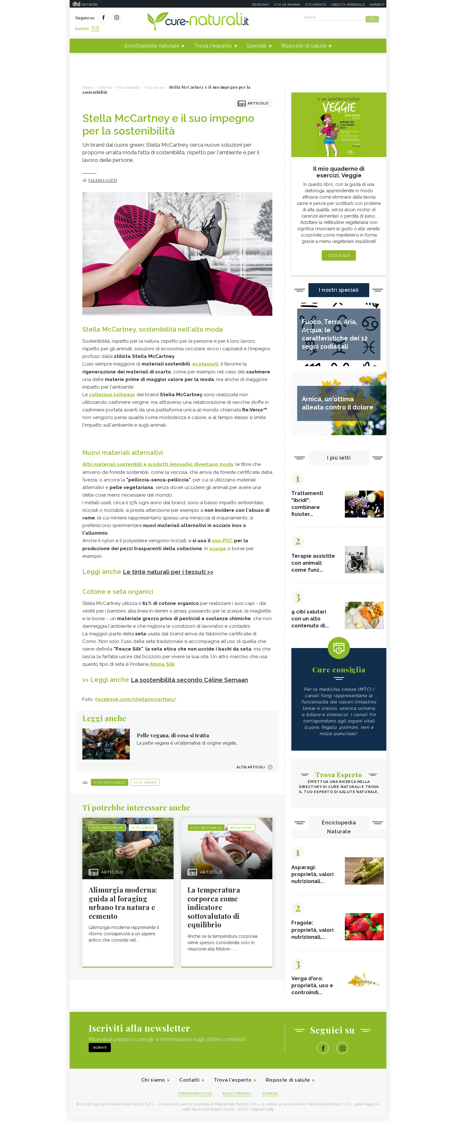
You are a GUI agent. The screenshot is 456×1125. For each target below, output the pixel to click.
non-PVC (222, 538)
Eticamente (315, 4)
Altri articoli (248, 764)
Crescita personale (348, 4)
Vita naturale (109, 779)
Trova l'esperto (213, 44)
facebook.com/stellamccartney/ (135, 696)
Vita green (145, 779)
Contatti (188, 1087)
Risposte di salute (304, 44)
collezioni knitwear (112, 392)
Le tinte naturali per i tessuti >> (170, 569)
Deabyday (260, 4)
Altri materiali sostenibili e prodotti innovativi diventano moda (157, 462)
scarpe (217, 546)
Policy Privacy (238, 1100)
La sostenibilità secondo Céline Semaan (193, 676)
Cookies (273, 1100)
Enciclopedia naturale (152, 44)
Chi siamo (150, 1087)
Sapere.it (377, 4)
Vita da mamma (287, 4)
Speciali (257, 44)
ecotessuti (205, 362)
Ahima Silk (162, 661)
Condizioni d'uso (193, 1100)
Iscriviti (146, 18)
